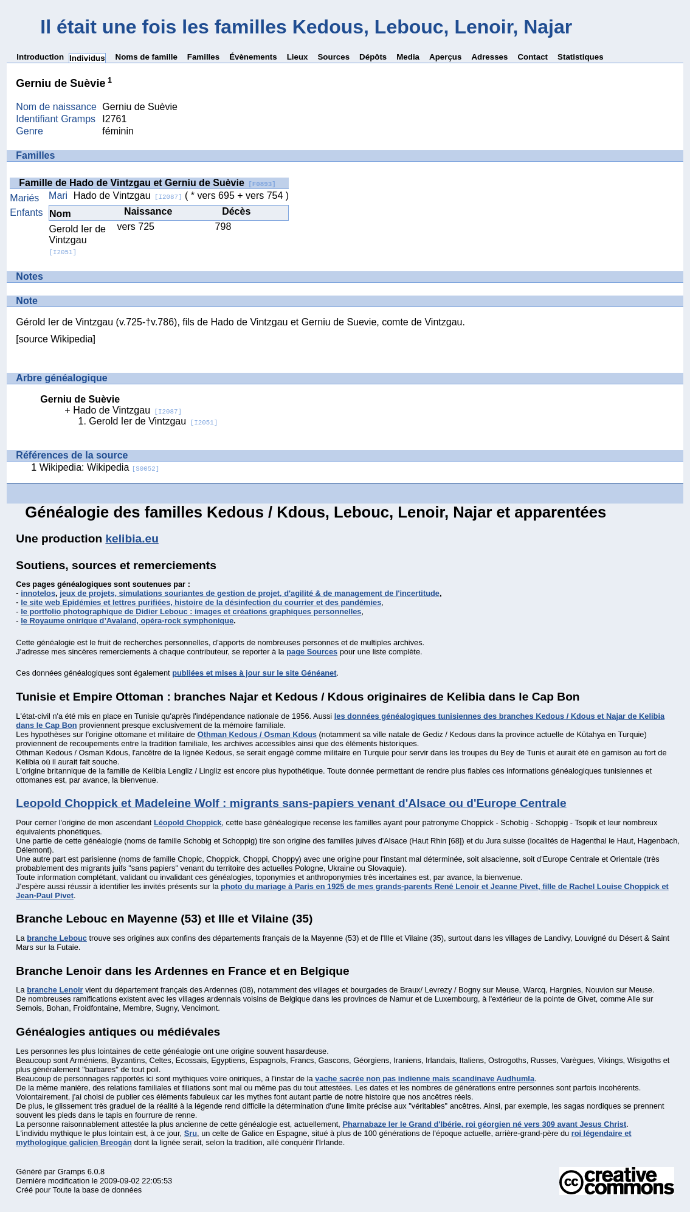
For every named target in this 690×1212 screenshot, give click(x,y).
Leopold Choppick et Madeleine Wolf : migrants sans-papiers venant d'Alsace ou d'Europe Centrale (291, 803)
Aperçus (445, 56)
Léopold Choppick (188, 822)
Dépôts (373, 56)
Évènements (253, 56)
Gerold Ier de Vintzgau (77, 240)
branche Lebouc (57, 938)
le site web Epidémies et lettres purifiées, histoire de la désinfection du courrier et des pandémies (201, 602)
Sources (333, 56)
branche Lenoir (55, 989)
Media (407, 56)
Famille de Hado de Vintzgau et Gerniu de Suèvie (147, 183)
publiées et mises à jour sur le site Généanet (254, 672)
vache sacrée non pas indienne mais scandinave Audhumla (424, 1078)
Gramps (72, 1171)
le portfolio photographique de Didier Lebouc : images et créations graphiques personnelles (191, 611)
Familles (203, 56)
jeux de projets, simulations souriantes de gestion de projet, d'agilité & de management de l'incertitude (250, 593)
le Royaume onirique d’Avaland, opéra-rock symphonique (127, 620)
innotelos (38, 593)
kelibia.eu (131, 538)
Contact (532, 56)
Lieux (297, 56)
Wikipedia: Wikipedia (100, 467)
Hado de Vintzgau (128, 195)
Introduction (40, 56)
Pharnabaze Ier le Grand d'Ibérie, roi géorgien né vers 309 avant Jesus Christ (484, 1124)
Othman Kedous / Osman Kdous (257, 734)
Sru (190, 1133)
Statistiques (580, 56)
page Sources (311, 651)
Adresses (489, 56)
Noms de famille (147, 56)
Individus (87, 58)
